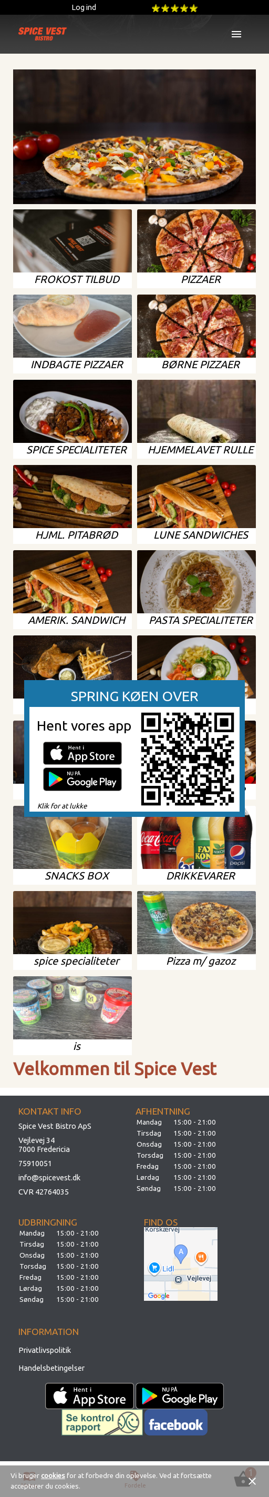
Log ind (83, 7)
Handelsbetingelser (51, 1367)
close (252, 1481)
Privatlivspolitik (44, 1350)
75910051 (35, 1163)
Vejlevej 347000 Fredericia (44, 1145)
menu (236, 34)
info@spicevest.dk (49, 1177)
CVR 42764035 (43, 1191)
